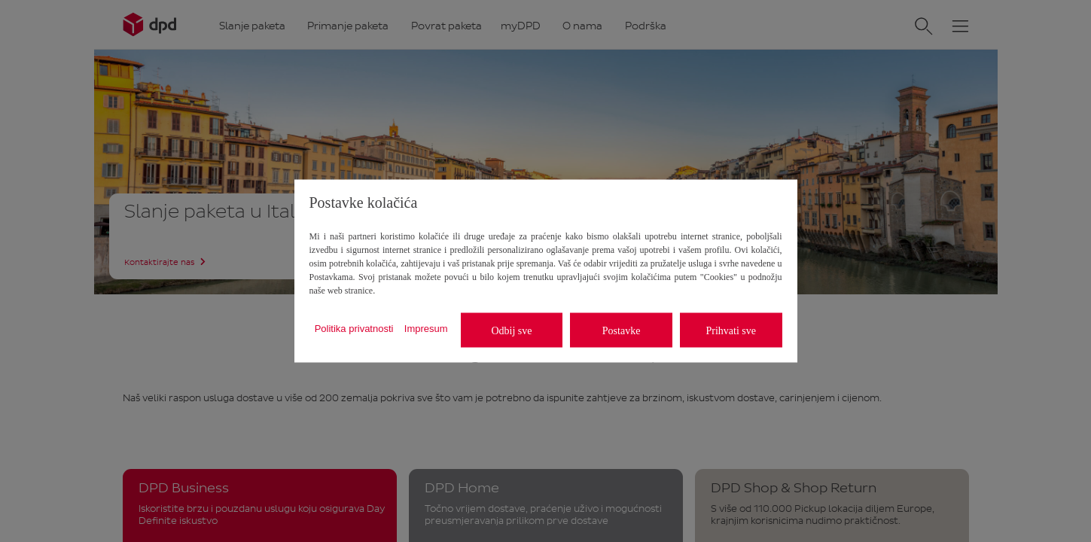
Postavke (621, 330)
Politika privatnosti (354, 327)
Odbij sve (511, 330)
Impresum (426, 327)
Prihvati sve (730, 330)
